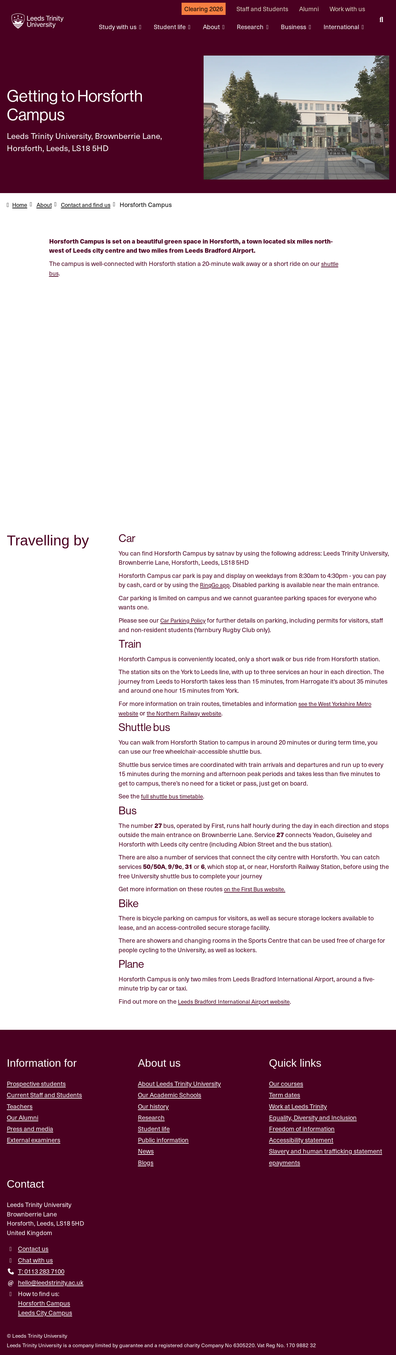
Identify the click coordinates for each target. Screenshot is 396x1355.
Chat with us (35, 1258)
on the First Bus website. (258, 887)
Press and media (30, 1127)
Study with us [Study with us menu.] (118, 26)
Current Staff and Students (44, 1093)
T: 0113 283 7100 (41, 1270)
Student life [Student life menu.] (170, 26)
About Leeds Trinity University (179, 1082)
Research (151, 1116)
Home (20, 204)
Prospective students (36, 1082)
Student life (154, 1127)
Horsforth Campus (44, 1301)
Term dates (284, 1093)
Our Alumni (22, 1116)
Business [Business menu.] (294, 26)
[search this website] (381, 20)
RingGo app (216, 584)
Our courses (286, 1082)
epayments (284, 1161)
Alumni (309, 8)
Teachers (20, 1105)
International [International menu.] (342, 26)
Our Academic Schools (169, 1093)
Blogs (145, 1161)
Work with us (347, 8)
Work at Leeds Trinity (298, 1105)
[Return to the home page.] (33, 21)
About (47, 204)
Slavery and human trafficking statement (325, 1150)
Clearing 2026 (203, 8)
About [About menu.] (212, 26)
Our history (153, 1105)
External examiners (33, 1138)
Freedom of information (302, 1127)
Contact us (33, 1247)
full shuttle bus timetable (175, 795)
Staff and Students (262, 8)
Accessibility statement (301, 1138)
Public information (163, 1138)
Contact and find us (92, 204)
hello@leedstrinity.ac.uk (50, 1281)
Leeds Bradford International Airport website (240, 1000)
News (146, 1150)
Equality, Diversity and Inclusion (313, 1116)
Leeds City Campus (45, 1311)
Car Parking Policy (185, 619)
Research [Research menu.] (251, 26)
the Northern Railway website (190, 712)
